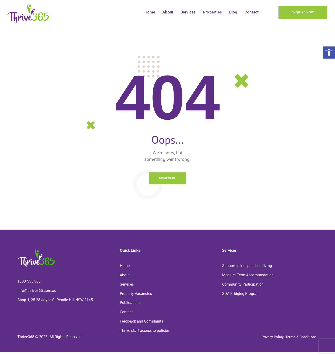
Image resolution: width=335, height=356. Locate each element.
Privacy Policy (270, 341)
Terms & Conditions (300, 341)
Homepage (167, 179)
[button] (329, 52)
